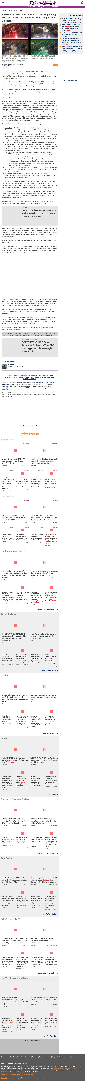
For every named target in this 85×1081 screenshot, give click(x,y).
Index (7, 1057)
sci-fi (15, 10)
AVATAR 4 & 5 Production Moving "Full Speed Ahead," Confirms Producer (72, 34)
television (23, 10)
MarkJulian (6, 64)
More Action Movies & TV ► (48, 973)
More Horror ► (53, 794)
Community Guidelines (38, 1057)
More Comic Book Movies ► (48, 609)
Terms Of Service (26, 1057)
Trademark (62, 1057)
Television (11, 66)
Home (4, 10)
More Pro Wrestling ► (51, 1036)
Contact (67, 1057)
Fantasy (39, 7)
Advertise (74, 1057)
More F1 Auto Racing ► (50, 914)
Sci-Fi (33, 7)
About (18, 1057)
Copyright (55, 1057)
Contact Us (4, 1078)
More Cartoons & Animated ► (48, 853)
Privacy (49, 1057)
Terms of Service (40, 382)
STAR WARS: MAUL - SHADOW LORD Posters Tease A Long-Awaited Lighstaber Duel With (71, 27)
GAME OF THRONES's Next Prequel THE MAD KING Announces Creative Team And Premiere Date (72, 20)
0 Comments (30, 434)
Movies (26, 500)
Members (55, 7)
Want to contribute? (30, 425)
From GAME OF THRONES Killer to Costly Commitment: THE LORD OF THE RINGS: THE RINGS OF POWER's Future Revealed (72, 49)
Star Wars (26, 470)
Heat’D (7, 67)
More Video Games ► (51, 733)
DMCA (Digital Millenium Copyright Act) (33, 377)
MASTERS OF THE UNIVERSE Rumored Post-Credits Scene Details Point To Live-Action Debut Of (72, 41)
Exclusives (46, 7)
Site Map (12, 1057)
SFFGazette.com (12, 393)
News (29, 7)
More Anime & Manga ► (50, 670)
